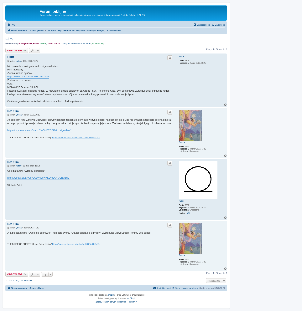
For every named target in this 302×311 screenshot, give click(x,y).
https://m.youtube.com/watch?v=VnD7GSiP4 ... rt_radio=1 (39, 130)
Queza (182, 142)
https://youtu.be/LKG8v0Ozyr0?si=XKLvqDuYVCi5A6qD (38, 177)
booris (43, 43)
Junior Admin (53, 43)
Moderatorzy (98, 43)
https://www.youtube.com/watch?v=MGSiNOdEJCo (76, 137)
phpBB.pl (131, 298)
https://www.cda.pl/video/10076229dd (28, 76)
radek (181, 201)
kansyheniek (25, 43)
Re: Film (13, 111)
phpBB (111, 295)
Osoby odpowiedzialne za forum (76, 43)
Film (9, 39)
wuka (181, 56)
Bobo (36, 43)
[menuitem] (11, 25)
